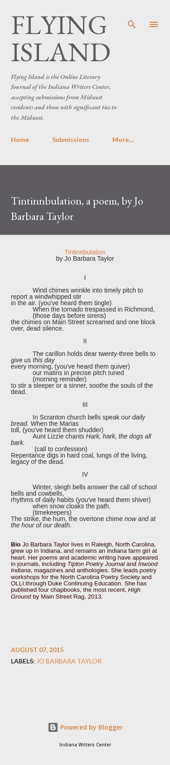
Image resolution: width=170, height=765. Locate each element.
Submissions (70, 139)
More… (123, 139)
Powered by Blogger (85, 727)
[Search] (131, 16)
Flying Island (61, 38)
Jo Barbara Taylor (69, 661)
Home (20, 139)
